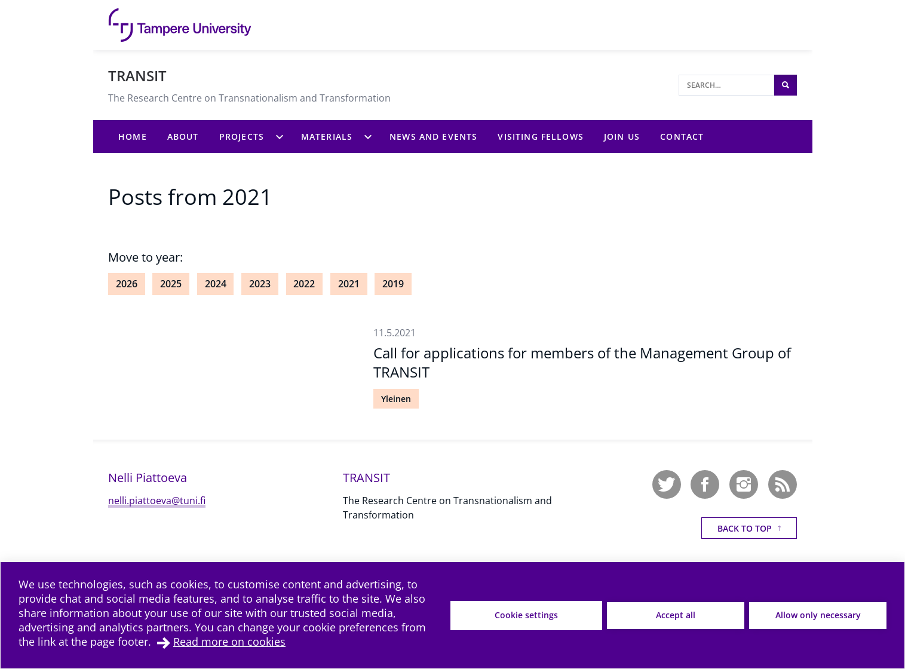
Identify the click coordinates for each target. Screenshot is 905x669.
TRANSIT (137, 75)
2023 (260, 283)
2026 (126, 283)
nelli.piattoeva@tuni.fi (156, 500)
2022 (304, 283)
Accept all (675, 615)
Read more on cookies (229, 641)
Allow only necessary (818, 615)
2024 (215, 283)
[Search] (726, 85)
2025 (171, 283)
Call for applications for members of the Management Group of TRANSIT (582, 362)
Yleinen (396, 398)
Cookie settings (526, 615)
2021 (349, 283)
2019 (393, 283)
